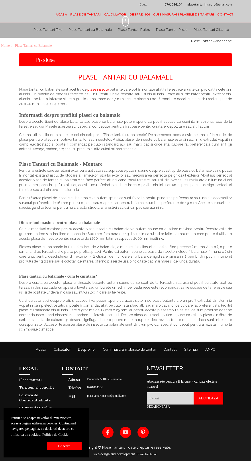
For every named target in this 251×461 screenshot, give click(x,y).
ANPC (210, 349)
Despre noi (139, 14)
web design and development (114, 454)
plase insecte (98, 89)
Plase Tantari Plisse (172, 29)
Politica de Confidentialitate (35, 397)
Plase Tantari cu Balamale (90, 29)
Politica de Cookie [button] (55, 434)
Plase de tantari (85, 14)
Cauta (149, 4)
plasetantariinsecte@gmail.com (209, 4)
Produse (45, 59)
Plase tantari (30, 380)
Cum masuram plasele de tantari (183, 14)
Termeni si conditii (36, 387)
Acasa (61, 14)
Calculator (115, 14)
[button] (28, 446)
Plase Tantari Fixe (48, 29)
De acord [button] (64, 446)
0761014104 (173, 4)
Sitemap (191, 349)
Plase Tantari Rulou (134, 29)
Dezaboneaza (158, 406)
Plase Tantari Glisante (211, 29)
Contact (225, 14)
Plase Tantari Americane (211, 41)
